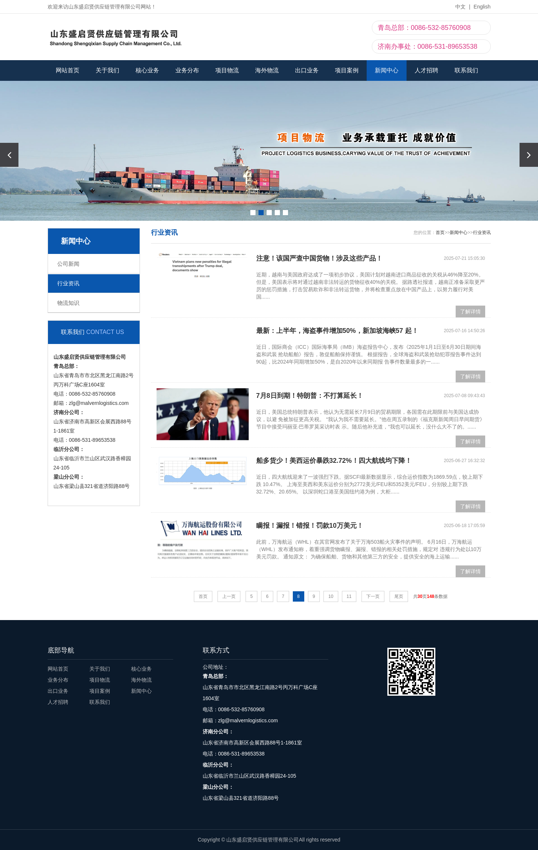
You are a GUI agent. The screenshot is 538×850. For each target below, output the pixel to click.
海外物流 (267, 70)
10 (330, 596)
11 (349, 596)
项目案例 (347, 70)
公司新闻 (68, 264)
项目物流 (227, 70)
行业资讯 (68, 283)
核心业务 (147, 70)
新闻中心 (386, 70)
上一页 (229, 596)
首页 (440, 232)
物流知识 (68, 303)
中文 (460, 7)
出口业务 (307, 70)
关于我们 (107, 70)
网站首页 (67, 70)
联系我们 (466, 70)
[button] (529, 155)
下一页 (373, 596)
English (482, 7)
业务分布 (187, 70)
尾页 (398, 596)
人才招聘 (426, 70)
